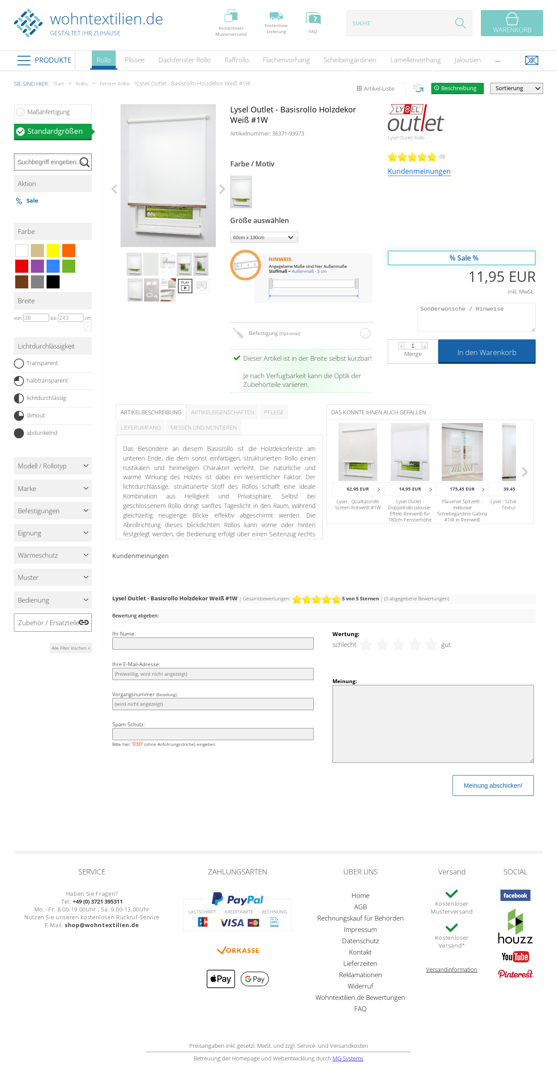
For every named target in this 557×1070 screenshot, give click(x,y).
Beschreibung (458, 88)
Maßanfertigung (48, 112)
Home (360, 895)
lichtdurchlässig (40, 398)
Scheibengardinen (350, 59)
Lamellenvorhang (415, 59)
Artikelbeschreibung (151, 412)
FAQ (360, 1008)
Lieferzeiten (360, 963)
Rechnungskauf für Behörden (360, 918)
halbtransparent (41, 381)
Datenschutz (360, 940)
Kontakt (360, 952)
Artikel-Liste (379, 88)
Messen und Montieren (204, 427)
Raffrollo (237, 59)
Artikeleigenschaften (222, 412)
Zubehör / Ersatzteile (48, 622)
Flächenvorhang (286, 59)
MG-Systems (347, 1058)
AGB (360, 906)
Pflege (274, 412)
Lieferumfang (141, 427)
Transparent (36, 364)
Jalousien (468, 59)
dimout (29, 416)
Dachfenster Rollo (184, 59)
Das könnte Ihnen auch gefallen (378, 412)
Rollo (104, 62)
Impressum (360, 929)
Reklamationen (360, 974)
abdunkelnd (35, 433)
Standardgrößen (59, 131)
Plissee (134, 59)
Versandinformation (451, 969)
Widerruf (360, 986)
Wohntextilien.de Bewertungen (360, 997)
